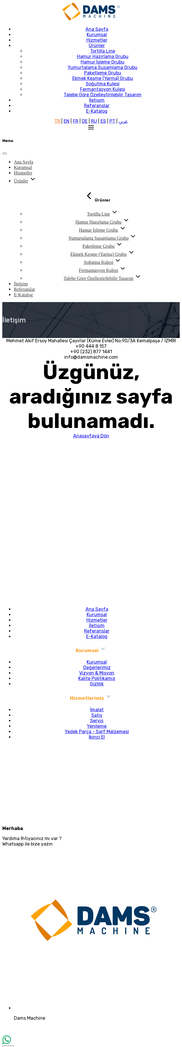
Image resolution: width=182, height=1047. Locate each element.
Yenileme (97, 726)
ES (103, 121)
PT (112, 121)
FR (75, 121)
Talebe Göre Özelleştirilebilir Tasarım (102, 94)
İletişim (97, 100)
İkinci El (97, 737)
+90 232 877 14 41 (91, 748)
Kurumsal (97, 34)
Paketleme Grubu (102, 73)
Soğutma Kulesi (103, 84)
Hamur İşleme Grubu (102, 62)
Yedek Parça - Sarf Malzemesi (97, 731)
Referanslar (96, 105)
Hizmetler (96, 40)
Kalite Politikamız (96, 678)
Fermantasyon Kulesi (102, 89)
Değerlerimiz (97, 667)
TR (57, 121)
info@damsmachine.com (91, 759)
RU (94, 121)
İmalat (97, 709)
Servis (96, 720)
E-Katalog (96, 111)
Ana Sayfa (97, 29)
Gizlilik (97, 684)
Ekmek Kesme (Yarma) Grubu (102, 78)
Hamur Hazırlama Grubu (102, 56)
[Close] (4, 153)
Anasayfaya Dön (91, 436)
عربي (123, 121)
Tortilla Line (102, 51)
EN (66, 121)
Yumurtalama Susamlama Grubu (102, 67)
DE (85, 121)
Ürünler (97, 45)
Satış (96, 715)
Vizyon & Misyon (96, 673)
